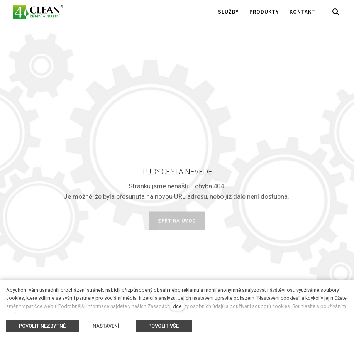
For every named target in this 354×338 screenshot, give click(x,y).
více (177, 306)
